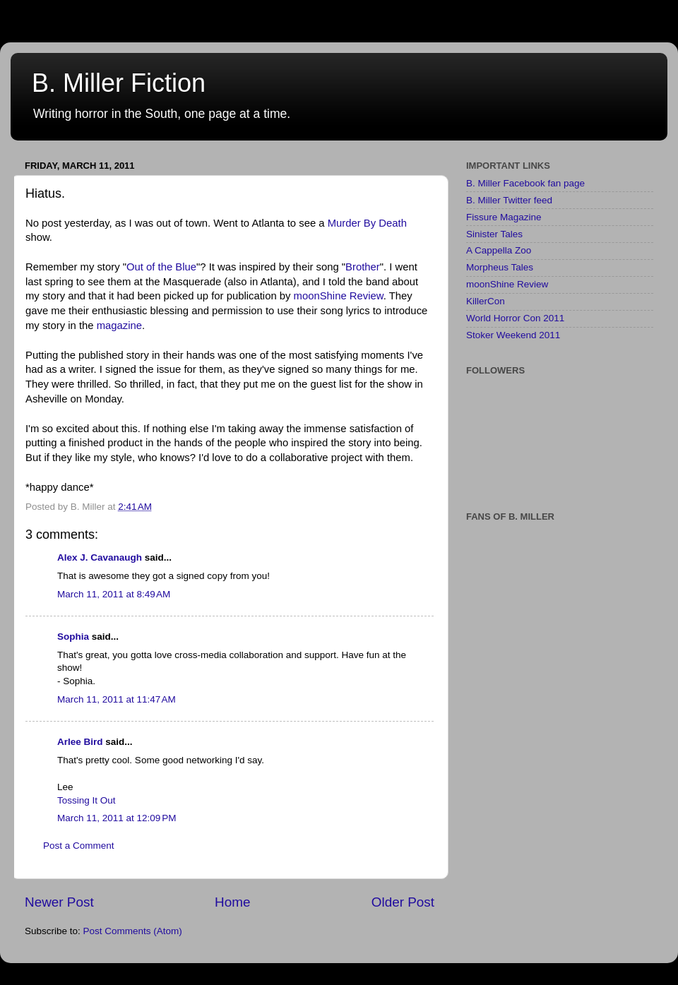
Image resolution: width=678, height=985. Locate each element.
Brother (362, 267)
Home (232, 902)
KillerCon (485, 301)
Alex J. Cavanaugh (99, 557)
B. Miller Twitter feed (509, 200)
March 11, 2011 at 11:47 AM (116, 699)
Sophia (73, 636)
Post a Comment (78, 845)
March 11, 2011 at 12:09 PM (116, 818)
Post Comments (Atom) (132, 931)
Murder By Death (367, 223)
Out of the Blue (161, 267)
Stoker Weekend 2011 (513, 335)
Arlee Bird (80, 741)
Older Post (402, 902)
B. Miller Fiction (119, 82)
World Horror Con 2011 (515, 318)
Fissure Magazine (504, 217)
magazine (119, 325)
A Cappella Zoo (498, 250)
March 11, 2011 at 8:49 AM (113, 594)
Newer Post (59, 902)
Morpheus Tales (499, 267)
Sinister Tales (494, 234)
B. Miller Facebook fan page (525, 183)
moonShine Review (338, 296)
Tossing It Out (86, 800)
